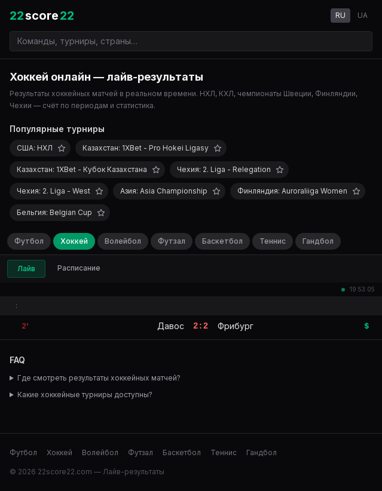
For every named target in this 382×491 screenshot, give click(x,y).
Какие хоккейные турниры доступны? (84, 394)
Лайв (26, 268)
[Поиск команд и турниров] (191, 41)
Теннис (272, 241)
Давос (170, 326)
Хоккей (74, 241)
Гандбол (318, 241)
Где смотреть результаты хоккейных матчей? (99, 377)
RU (340, 15)
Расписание (78, 267)
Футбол (29, 241)
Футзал (171, 241)
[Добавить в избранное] (61, 148)
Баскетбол (222, 241)
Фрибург (235, 326)
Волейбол (123, 241)
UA (362, 15)
